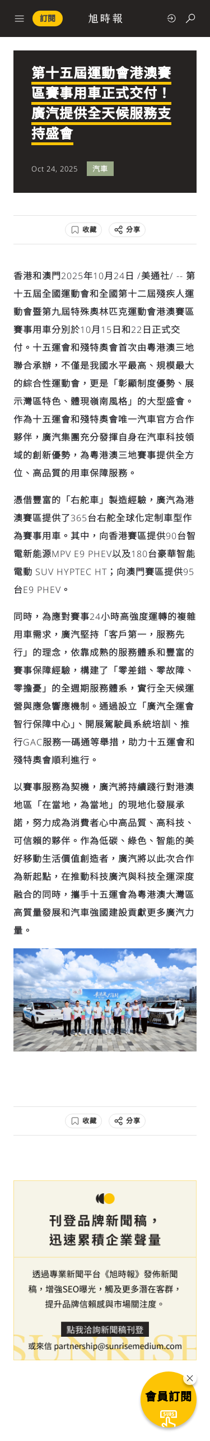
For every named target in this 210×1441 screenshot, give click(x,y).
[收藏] (83, 230)
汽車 (100, 169)
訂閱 (47, 18)
